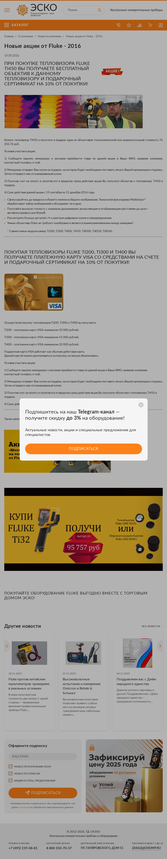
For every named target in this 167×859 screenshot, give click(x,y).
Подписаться (83, 449)
